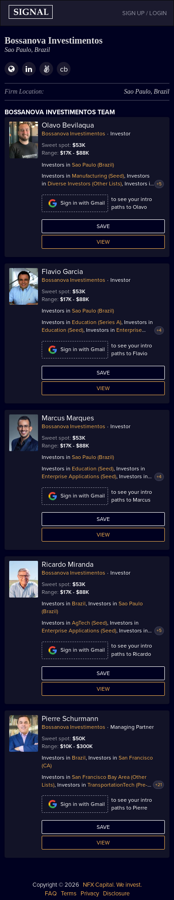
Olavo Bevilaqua (68, 125)
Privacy (90, 893)
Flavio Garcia (62, 271)
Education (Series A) (96, 322)
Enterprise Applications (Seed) (79, 476)
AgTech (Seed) (89, 623)
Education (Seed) (62, 330)
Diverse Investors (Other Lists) (85, 183)
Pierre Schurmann (70, 718)
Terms (68, 893)
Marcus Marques (68, 418)
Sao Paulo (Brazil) (93, 165)
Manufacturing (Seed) (98, 176)
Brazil (79, 603)
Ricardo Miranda (67, 564)
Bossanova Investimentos (73, 133)
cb (64, 69)
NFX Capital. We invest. (112, 885)
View (103, 242)
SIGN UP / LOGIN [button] (144, 13)
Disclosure (116, 893)
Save (103, 226)
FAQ (51, 893)
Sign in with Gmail (75, 203)
